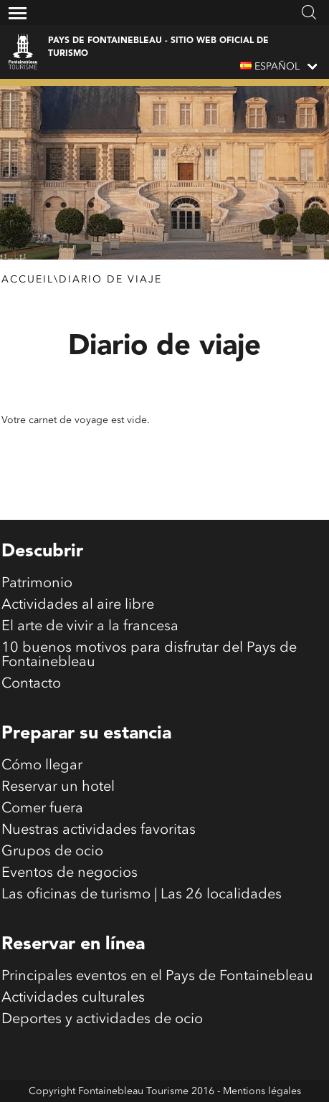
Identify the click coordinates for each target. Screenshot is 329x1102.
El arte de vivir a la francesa (89, 626)
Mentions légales (262, 1091)
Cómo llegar (41, 766)
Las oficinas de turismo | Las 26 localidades (141, 895)
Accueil (27, 280)
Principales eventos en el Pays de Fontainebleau (157, 976)
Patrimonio (36, 583)
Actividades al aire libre (77, 605)
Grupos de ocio (52, 852)
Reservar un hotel (58, 787)
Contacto (31, 684)
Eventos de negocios (69, 873)
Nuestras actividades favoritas (98, 830)
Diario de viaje (110, 280)
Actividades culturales (73, 998)
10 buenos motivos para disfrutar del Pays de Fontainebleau (149, 655)
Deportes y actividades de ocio (102, 1019)
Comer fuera (42, 809)
